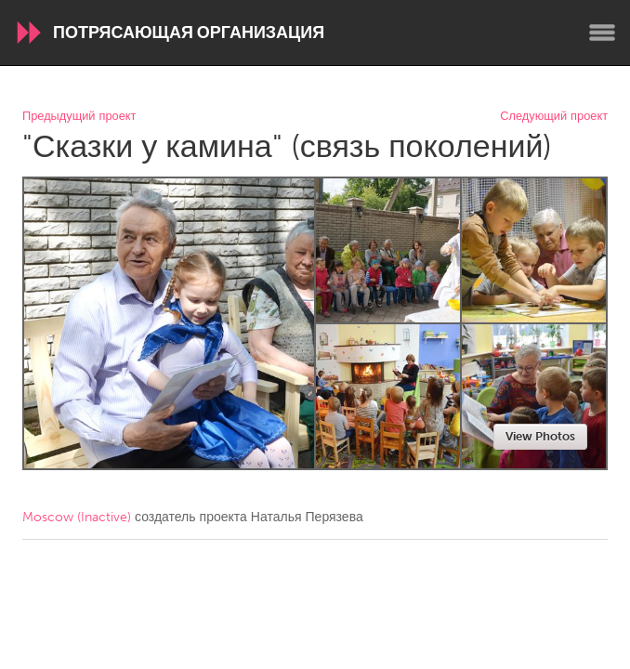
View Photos (540, 436)
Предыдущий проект (79, 117)
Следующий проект (554, 117)
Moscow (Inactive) (76, 517)
